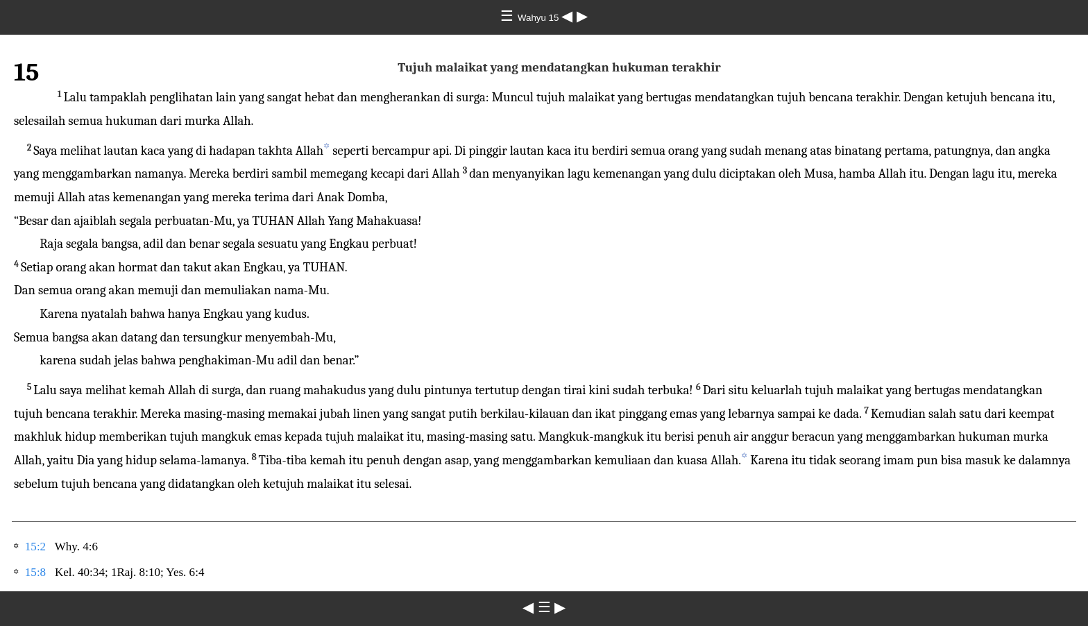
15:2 (35, 546)
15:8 (35, 572)
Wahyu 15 (539, 17)
